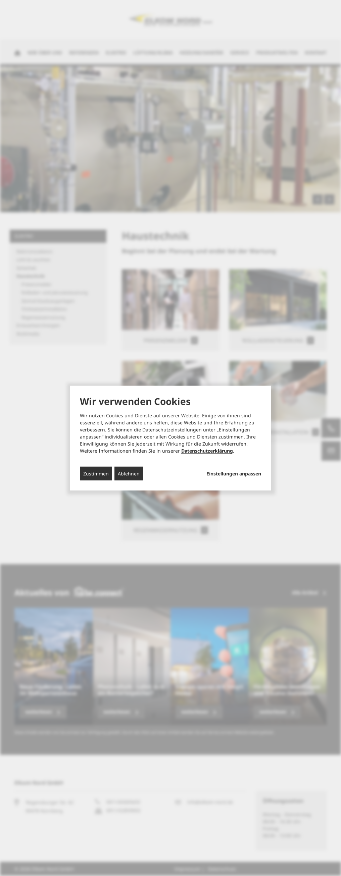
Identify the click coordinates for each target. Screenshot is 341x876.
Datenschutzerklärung (207, 451)
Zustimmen (96, 473)
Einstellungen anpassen (233, 473)
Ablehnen (129, 473)
